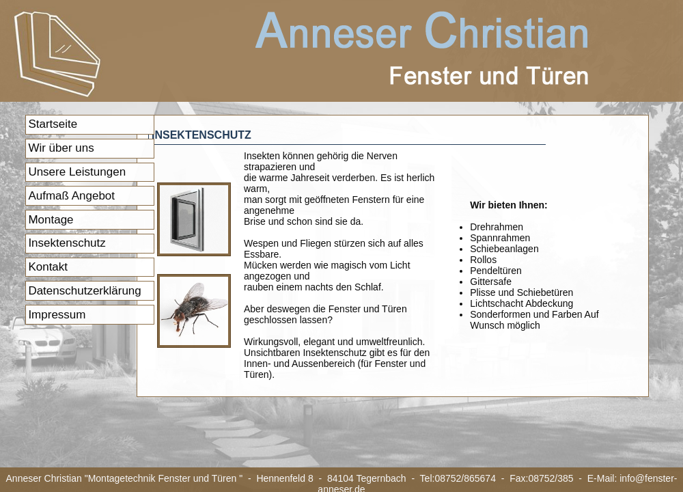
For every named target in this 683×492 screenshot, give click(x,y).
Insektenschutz (66, 242)
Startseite (52, 124)
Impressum (56, 314)
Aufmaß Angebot (71, 195)
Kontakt (48, 266)
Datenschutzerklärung (84, 290)
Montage (50, 219)
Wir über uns (61, 147)
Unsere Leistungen (77, 171)
